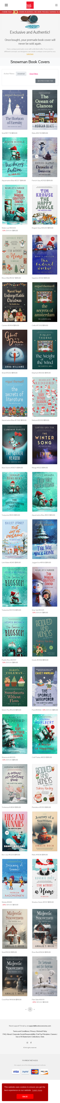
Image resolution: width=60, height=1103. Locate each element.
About (9, 1034)
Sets (42, 1037)
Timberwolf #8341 (8, 807)
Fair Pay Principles (43, 1034)
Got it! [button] (25, 1096)
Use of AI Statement (23, 1037)
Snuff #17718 (6, 133)
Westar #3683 (7, 902)
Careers (54, 1034)
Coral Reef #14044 (9, 999)
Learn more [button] (37, 1090)
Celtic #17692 (37, 325)
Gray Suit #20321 (38, 610)
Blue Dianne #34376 (9, 468)
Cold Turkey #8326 (39, 757)
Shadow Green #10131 (40, 902)
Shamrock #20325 (8, 757)
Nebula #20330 (37, 420)
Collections (36, 1037)
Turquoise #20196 (8, 610)
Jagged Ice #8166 (38, 562)
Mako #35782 (37, 133)
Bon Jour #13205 (8, 855)
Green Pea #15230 (8, 710)
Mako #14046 (37, 855)
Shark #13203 (7, 373)
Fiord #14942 (36, 710)
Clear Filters (33, 74)
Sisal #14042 (6, 952)
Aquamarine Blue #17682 (11, 420)
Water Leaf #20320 (9, 228)
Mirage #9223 (37, 468)
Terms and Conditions (21, 1031)
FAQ (4, 1034)
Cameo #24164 (7, 325)
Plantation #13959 (38, 807)
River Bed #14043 (38, 952)
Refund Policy (42, 1031)
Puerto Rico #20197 (9, 660)
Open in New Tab (45, 81)
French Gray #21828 (39, 180)
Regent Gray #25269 (39, 228)
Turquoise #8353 (8, 515)
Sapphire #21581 (38, 278)
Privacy (33, 1031)
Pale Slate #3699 (38, 999)
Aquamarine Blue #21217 (11, 180)
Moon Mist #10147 (8, 278)
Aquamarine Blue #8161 (40, 515)
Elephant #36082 (38, 373)
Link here (30, 54)
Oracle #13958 (37, 660)
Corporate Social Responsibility (24, 1034)
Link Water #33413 (8, 562)
